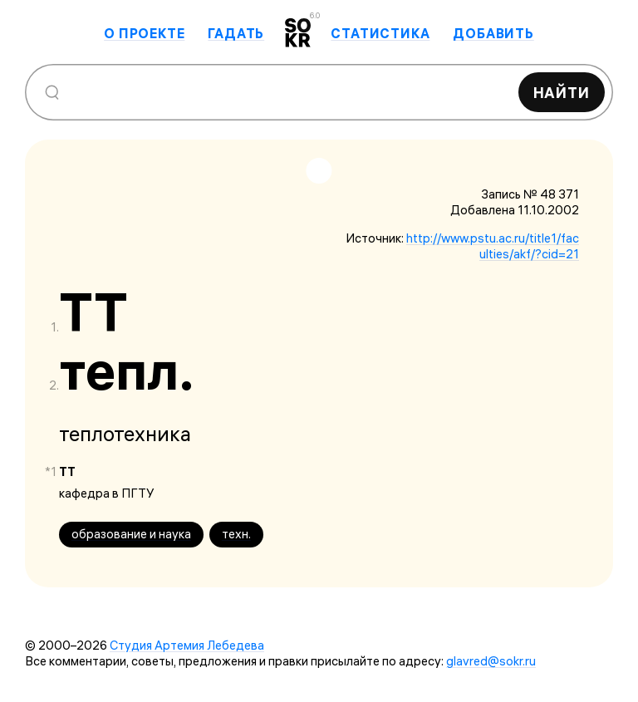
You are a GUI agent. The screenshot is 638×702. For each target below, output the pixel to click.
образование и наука (131, 534)
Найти (562, 92)
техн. (236, 534)
